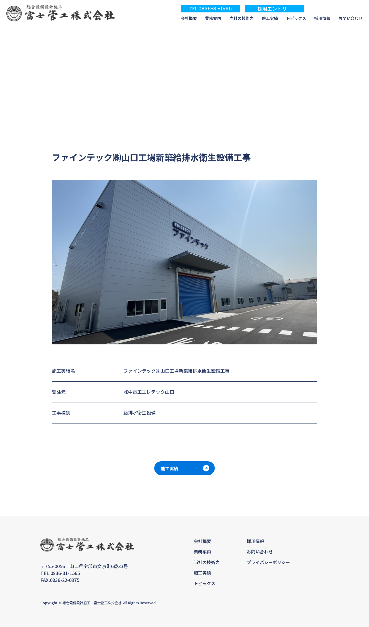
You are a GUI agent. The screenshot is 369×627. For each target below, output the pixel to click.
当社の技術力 (241, 18)
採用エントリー (274, 8)
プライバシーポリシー (268, 562)
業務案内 (213, 18)
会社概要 (189, 18)
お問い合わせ (350, 18)
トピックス (296, 18)
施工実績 (270, 18)
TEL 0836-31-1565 (210, 8)
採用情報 (322, 18)
